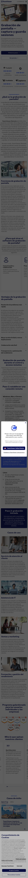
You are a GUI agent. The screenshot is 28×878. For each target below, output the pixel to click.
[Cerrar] (25, 422)
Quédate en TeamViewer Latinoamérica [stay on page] (14, 452)
